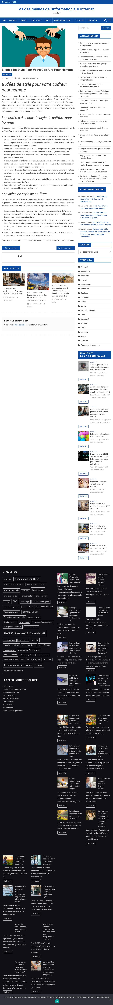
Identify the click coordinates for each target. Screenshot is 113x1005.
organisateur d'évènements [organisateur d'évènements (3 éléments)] (28, 650)
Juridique (84, 293)
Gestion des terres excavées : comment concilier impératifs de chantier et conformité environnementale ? (60, 290)
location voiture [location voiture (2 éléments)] (23, 640)
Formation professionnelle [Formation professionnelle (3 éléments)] (14, 617)
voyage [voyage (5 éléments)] (39, 665)
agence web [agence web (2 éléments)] (7, 579)
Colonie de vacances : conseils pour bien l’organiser (98, 483)
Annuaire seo (8, 704)
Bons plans (36, 20)
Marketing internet (63, 20)
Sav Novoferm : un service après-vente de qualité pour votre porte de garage (94, 215)
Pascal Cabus (7, 300)
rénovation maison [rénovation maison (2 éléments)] (43, 655)
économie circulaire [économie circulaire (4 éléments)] (13, 671)
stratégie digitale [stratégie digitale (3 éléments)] (33, 660)
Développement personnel (13, 711)
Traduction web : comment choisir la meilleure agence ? (104, 580)
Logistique (85, 297)
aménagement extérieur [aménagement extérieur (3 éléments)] (36, 584)
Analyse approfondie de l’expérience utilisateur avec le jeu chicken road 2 (100, 389)
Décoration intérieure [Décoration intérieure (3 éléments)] (44, 607)
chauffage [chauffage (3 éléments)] (25, 602)
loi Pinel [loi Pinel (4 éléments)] (34, 640)
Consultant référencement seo (14, 689)
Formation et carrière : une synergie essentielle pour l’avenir (104, 751)
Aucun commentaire (97, 375)
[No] (110, 999)
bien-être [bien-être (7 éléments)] (38, 590)
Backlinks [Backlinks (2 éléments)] (25, 591)
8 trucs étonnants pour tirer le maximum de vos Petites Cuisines (12, 248)
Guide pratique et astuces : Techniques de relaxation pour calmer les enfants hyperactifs (94, 93)
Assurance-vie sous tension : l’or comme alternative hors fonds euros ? (21, 967)
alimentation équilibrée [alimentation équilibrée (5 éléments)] (27, 579)
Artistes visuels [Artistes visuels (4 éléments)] (11, 590)
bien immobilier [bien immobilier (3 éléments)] (27, 596)
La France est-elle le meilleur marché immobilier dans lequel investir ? (66, 248)
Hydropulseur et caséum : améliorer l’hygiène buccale (104, 784)
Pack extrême (8, 686)
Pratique (13, 20)
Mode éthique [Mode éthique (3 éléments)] (44, 645)
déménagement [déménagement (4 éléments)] (30, 612)
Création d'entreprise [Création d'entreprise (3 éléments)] (41, 602)
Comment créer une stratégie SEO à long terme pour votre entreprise (104, 681)
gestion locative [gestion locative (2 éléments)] (24, 622)
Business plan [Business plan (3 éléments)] (41, 596)
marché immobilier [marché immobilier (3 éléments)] (11, 645)
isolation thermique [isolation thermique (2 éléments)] (9, 640)
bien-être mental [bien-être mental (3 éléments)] (10, 596)
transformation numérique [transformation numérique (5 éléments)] (18, 665)
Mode (83, 315)
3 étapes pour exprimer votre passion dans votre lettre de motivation (99, 367)
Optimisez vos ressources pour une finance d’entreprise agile (49, 892)
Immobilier (92, 20)
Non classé (7, 74)
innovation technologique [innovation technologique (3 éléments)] (43, 622)
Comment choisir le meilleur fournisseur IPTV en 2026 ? (100, 506)
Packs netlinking (9, 695)
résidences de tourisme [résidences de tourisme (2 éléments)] (11, 659)
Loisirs (83, 302)
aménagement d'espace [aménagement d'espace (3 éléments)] (13, 584)
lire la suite (62, 602)
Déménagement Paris (11, 692)
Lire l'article (83, 379)
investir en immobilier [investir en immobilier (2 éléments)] (31, 627)
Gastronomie (86, 284)
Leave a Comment (31, 78)
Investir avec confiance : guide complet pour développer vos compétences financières (49, 931)
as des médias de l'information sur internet (56, 9)
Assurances (85, 271)
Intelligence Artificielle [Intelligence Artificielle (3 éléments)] (12, 627)
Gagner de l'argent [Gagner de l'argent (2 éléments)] (33, 617)
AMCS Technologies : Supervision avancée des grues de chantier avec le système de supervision (37, 296)
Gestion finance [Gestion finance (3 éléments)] (10, 622)
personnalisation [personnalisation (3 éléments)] (10, 655)
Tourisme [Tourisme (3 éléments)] (47, 660)
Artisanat (84, 267)
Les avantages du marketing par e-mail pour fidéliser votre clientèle (75, 648)
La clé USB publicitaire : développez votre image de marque (75, 681)
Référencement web (11, 698)
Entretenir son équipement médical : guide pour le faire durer (75, 751)
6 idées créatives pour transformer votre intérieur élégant (74, 784)
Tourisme (80, 20)
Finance (84, 280)
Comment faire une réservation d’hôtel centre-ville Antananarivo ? (94, 198)
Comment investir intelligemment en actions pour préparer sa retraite (13, 291)
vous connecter (19, 325)
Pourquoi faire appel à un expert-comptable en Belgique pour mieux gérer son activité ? (21, 894)
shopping (84, 332)
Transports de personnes (90, 345)
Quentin (30, 307)
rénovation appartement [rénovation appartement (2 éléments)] (27, 655)
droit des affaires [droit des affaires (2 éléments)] (28, 607)
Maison (24, 20)
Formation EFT (8, 707)
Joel (18, 78)
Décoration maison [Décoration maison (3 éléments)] (11, 612)
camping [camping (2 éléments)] (6, 602)
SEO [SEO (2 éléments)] (22, 659)
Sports (83, 336)
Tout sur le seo (8, 701)
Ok (57, 1001)
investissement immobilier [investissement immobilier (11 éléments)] (24, 633)
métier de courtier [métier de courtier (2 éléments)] (9, 650)
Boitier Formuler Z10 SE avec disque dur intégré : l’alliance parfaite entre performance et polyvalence (99, 459)
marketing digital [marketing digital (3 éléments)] (28, 645)
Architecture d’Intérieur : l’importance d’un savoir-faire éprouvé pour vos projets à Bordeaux (94, 178)
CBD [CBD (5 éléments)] (15, 601)
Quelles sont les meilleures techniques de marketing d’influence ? (104, 648)
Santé (47, 20)
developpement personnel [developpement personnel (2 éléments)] (11, 607)
